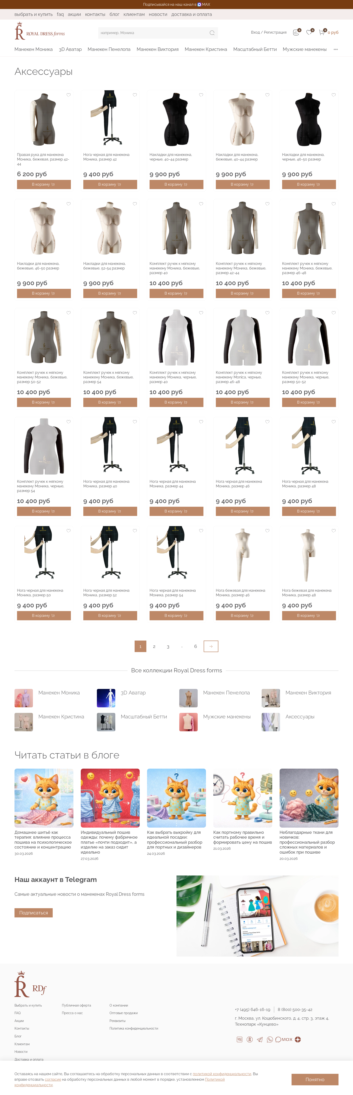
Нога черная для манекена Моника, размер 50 (40, 592)
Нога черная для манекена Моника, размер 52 (106, 592)
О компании (119, 1005)
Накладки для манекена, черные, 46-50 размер (303, 156)
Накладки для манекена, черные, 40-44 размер (171, 156)
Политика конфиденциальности (134, 1028)
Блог (114, 14)
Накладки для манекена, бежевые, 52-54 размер (104, 265)
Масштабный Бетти (255, 49)
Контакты (95, 14)
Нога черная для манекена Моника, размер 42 (106, 156)
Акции (74, 14)
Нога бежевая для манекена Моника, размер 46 (240, 592)
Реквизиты (117, 1021)
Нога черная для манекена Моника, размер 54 (173, 592)
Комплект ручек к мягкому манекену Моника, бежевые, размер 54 (108, 377)
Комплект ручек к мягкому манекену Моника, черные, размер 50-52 (305, 377)
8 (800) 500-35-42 (295, 1009)
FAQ (60, 14)
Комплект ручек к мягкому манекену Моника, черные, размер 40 (173, 377)
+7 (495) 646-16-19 (252, 1009)
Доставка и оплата (191, 14)
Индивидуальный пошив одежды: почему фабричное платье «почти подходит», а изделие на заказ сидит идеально (109, 842)
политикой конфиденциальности (222, 1074)
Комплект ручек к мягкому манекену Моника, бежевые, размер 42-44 (241, 268)
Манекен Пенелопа (109, 49)
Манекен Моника (33, 49)
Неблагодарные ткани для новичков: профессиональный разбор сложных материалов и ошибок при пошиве (307, 842)
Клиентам (134, 14)
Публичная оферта (76, 1005)
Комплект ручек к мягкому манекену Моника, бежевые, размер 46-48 (307, 268)
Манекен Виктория (158, 49)
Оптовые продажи (124, 1013)
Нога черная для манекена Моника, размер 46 (239, 483)
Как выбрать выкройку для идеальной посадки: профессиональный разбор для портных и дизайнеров (174, 840)
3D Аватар (70, 49)
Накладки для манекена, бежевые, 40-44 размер (237, 156)
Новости (158, 14)
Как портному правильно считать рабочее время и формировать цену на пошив (242, 837)
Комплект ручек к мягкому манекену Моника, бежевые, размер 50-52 (42, 377)
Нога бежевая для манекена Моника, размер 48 (307, 592)
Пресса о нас (72, 1013)
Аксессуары (300, 717)
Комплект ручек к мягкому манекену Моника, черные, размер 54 (40, 486)
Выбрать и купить (33, 14)
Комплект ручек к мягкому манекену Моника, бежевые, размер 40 (175, 268)
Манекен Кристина (206, 49)
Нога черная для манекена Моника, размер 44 (173, 483)
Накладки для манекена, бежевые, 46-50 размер (38, 265)
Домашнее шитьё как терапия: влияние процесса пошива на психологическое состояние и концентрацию (43, 840)
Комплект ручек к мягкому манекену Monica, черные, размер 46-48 (239, 377)
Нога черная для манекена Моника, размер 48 (305, 483)
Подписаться (33, 913)
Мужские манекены (305, 49)
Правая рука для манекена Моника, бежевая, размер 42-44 (43, 159)
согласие (53, 1079)
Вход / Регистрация (268, 32)
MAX (203, 4)
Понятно (315, 1079)
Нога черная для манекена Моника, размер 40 (106, 483)
